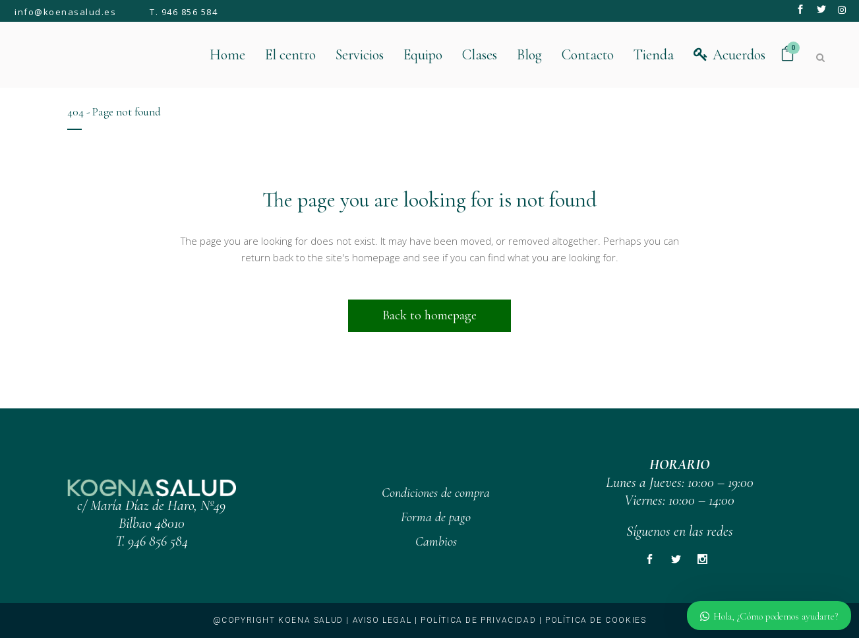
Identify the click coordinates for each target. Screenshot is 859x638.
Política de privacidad (478, 620)
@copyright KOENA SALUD (278, 620)
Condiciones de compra (436, 492)
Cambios (436, 541)
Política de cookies (595, 620)
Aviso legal (382, 620)
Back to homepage (429, 315)
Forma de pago (436, 517)
